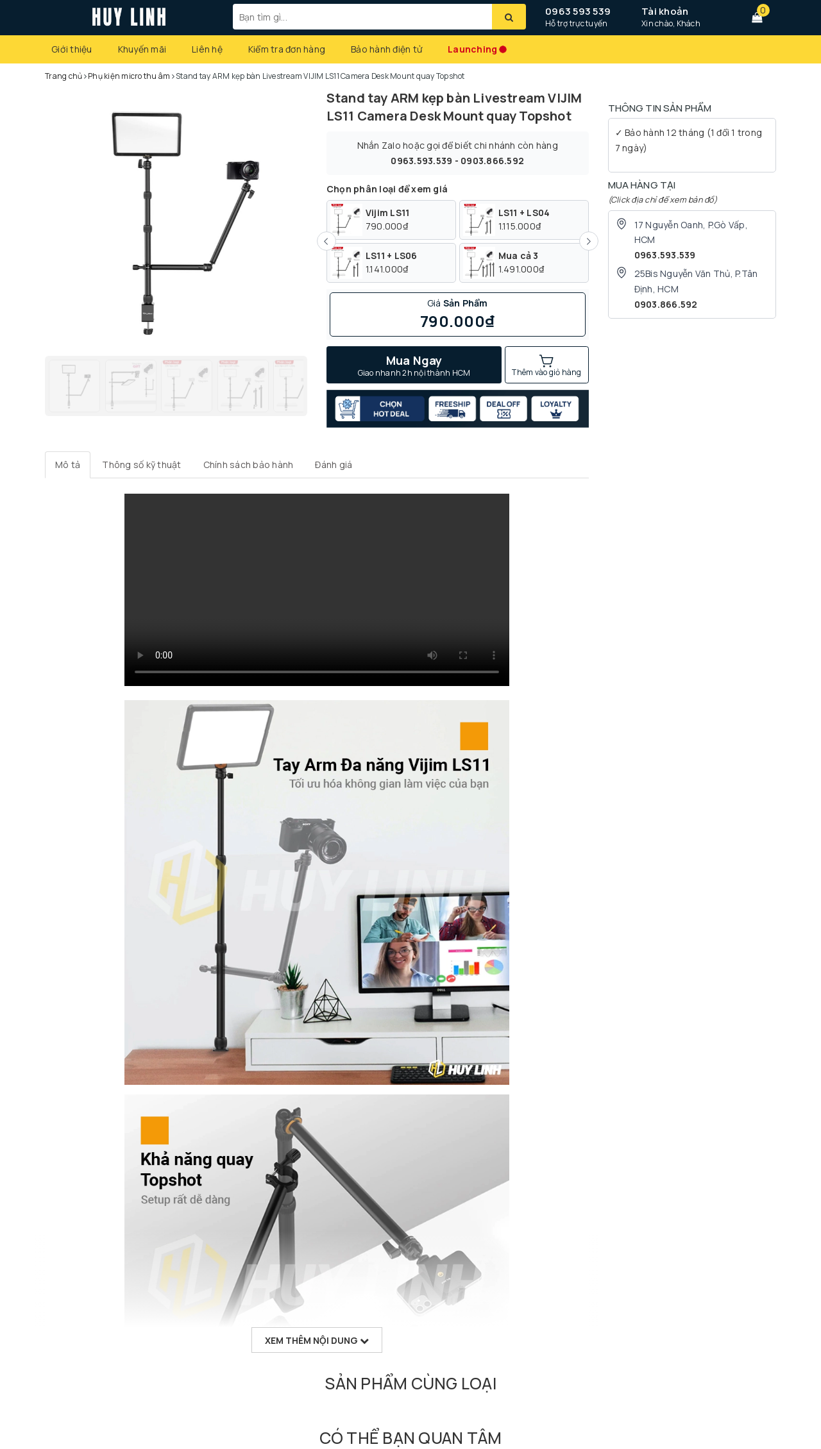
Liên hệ (207, 49)
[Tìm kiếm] (509, 16)
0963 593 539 (578, 11)
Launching (472, 49)
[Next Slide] (588, 241)
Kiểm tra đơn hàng (286, 49)
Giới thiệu (71, 49)
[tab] (67, 464)
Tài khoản (664, 11)
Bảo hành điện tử (386, 49)
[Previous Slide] (326, 241)
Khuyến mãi (142, 49)
